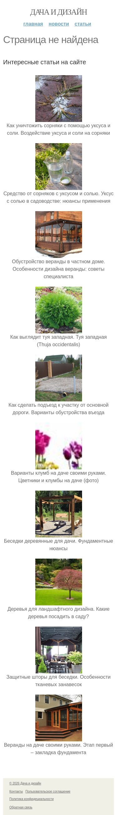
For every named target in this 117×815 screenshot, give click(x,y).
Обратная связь (20, 807)
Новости (59, 24)
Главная (33, 24)
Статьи (83, 24)
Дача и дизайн (58, 12)
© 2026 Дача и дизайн (25, 783)
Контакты (16, 791)
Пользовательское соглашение (48, 791)
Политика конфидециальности (31, 799)
